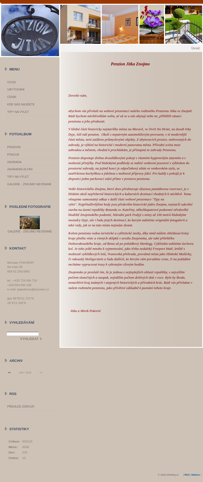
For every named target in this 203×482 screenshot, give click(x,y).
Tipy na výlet (18, 111)
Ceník (11, 96)
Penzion (14, 147)
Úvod (11, 82)
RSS (187, 474)
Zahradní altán (20, 169)
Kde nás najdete (21, 104)
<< (9, 372)
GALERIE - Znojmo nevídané (29, 184)
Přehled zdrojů (20, 406)
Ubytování (15, 89)
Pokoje (13, 154)
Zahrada (14, 162)
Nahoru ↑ (196, 474)
